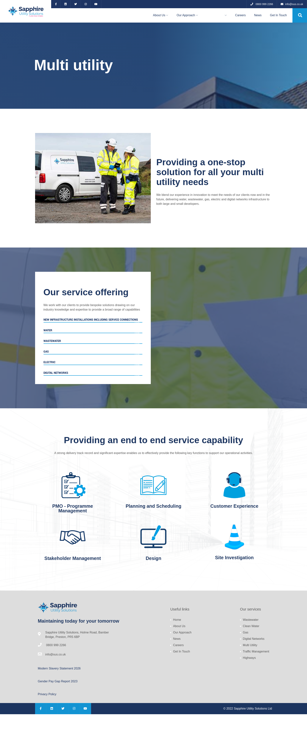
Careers (240, 15)
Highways (249, 657)
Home (177, 619)
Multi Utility (250, 645)
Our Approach (186, 15)
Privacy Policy (47, 694)
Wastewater (250, 619)
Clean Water (251, 626)
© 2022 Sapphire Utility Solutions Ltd (247, 708)
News (258, 15)
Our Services (215, 15)
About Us (159, 15)
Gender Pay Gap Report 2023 (58, 681)
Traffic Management (256, 651)
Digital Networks (253, 638)
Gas (245, 632)
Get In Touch (278, 15)
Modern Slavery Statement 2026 (59, 668)
